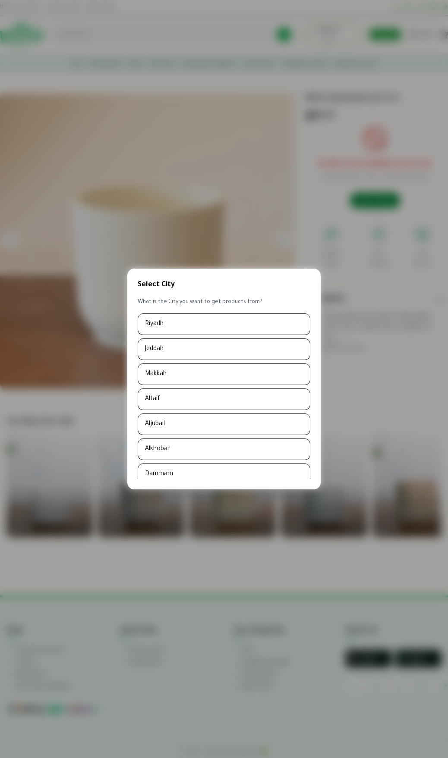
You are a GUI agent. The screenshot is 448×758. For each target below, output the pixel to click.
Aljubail (155, 424)
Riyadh (154, 324)
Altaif (152, 399)
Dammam (159, 474)
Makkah (156, 374)
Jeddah (154, 349)
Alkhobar (157, 449)
